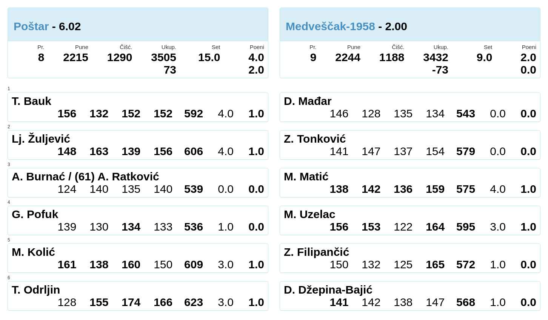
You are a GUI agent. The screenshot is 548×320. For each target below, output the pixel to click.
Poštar (31, 26)
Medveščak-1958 (330, 26)
